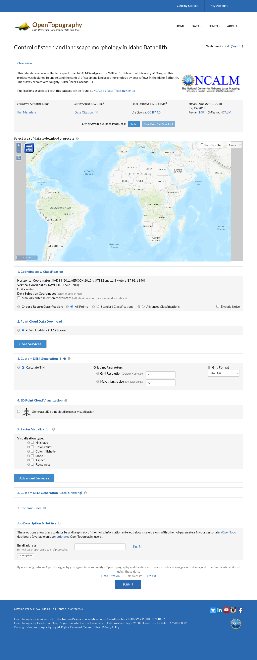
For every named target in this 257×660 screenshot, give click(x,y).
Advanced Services (34, 478)
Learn (213, 26)
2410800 (145, 619)
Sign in (137, 546)
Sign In (236, 46)
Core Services (30, 344)
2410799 (133, 619)
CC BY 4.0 (154, 112)
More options (25, 555)
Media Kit (48, 608)
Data (196, 26)
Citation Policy (23, 608)
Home (180, 26)
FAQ (37, 608)
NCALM (225, 112)
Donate (61, 608)
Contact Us (75, 608)
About (232, 26)
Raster (134, 124)
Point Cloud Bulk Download (158, 124)
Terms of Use (91, 627)
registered (62, 536)
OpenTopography (57, 25)
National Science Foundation (80, 619)
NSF (202, 112)
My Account (219, 5)
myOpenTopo (227, 532)
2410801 (160, 619)
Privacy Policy (110, 627)
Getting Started (187, 5)
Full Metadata (26, 112)
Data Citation (83, 112)
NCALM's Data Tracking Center (114, 90)
